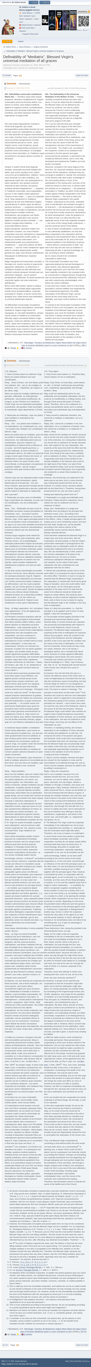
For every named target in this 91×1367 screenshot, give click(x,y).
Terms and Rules (76, 1361)
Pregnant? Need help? (30, 34)
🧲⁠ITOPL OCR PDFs (26, 28)
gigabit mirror (32, 10)
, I (31, 1267)
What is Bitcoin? (83, 30)
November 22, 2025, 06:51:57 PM (17, 88)
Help (67, 1361)
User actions (82, 75)
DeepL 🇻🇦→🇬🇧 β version (21, 348)
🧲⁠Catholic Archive (26, 25)
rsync (33, 16)
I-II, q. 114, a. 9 (26, 1262)
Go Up (5, 1345)
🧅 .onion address (25, 13)
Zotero (21, 19)
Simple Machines (21, 1361)
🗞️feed (35, 19)
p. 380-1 (83, 345)
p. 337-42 (82, 1332)
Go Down (7, 75)
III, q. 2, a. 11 (40, 1262)
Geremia (11, 83)
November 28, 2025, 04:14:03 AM (17, 365)
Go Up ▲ (86, 1361)
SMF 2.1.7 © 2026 (7, 1361)
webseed (27, 16)
